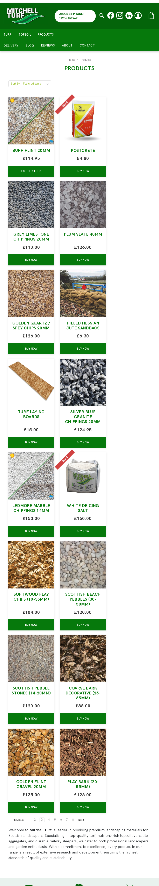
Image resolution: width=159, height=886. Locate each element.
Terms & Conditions (99, 851)
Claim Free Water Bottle (103, 817)
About (67, 45)
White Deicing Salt (30, 429)
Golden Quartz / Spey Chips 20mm (79, 244)
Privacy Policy (94, 845)
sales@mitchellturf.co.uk (29, 817)
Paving (88, 793)
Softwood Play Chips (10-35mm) (79, 429)
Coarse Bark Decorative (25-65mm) (79, 525)
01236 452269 (32, 823)
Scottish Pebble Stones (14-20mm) (30, 525)
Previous (16, 652)
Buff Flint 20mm (30, 153)
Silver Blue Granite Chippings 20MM (79, 338)
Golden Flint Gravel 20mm (129, 523)
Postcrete (79, 150)
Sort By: (16, 83)
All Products (93, 799)
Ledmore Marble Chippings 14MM (129, 338)
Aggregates (92, 771)
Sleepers (90, 782)
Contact (87, 45)
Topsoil (25, 34)
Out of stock (30, 176)
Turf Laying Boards (30, 336)
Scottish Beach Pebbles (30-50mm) (129, 431)
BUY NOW (79, 176)
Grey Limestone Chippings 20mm (129, 153)
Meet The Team (96, 823)
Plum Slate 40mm (30, 242)
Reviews (48, 45)
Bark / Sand (92, 776)
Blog (30, 45)
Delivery (11, 45)
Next (83, 652)
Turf (7, 34)
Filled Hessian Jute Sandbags (128, 242)
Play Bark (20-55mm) (30, 617)
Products (47, 34)
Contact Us (92, 862)
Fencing (89, 788)
